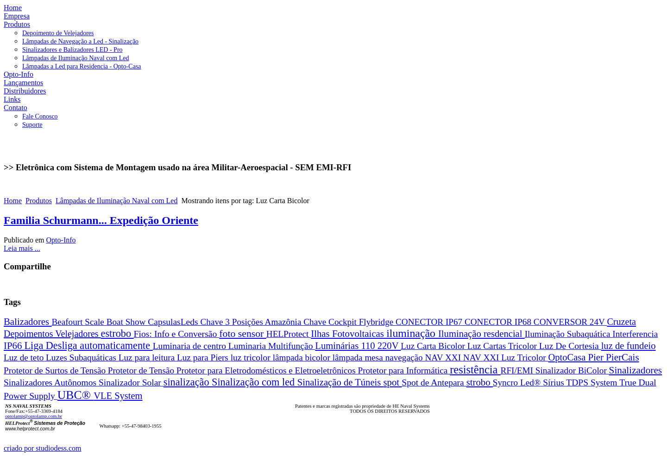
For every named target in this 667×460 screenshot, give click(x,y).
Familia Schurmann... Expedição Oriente (101, 220)
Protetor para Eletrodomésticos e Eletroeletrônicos (267, 370)
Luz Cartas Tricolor (503, 346)
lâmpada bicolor (303, 357)
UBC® (75, 395)
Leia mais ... (22, 248)
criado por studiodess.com (43, 448)
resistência (475, 369)
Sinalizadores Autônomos (51, 382)
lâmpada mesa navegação (379, 357)
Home (13, 201)
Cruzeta (621, 322)
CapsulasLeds (174, 322)
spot (392, 382)
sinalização (188, 382)
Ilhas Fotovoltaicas (348, 333)
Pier (597, 357)
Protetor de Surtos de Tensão (56, 370)
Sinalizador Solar (131, 382)
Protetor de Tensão (142, 370)
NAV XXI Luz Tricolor (505, 357)
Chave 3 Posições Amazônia (252, 322)
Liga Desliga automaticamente (89, 345)
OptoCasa (568, 357)
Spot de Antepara (434, 382)
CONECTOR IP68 (499, 322)
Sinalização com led (254, 382)
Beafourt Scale (78, 322)
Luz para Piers (204, 357)
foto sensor (242, 333)
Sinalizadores (635, 370)
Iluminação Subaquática (569, 334)
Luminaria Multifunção (271, 346)
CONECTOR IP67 (430, 322)
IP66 (14, 345)
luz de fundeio (628, 346)
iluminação (412, 333)
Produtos (38, 201)
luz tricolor (252, 357)
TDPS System (592, 382)
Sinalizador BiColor (572, 370)
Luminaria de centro (190, 346)
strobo (479, 382)
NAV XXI (444, 357)
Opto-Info (61, 240)
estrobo (117, 333)
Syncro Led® (518, 382)
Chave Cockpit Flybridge (349, 322)
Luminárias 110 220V (358, 346)
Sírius (554, 382)
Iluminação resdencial (481, 334)
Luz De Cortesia (570, 346)
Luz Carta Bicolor (434, 346)
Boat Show (127, 322)
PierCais (622, 357)
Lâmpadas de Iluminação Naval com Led (116, 201)
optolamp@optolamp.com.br (33, 416)
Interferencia (635, 334)
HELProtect (288, 334)
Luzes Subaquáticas (82, 357)
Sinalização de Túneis (340, 382)
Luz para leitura (148, 357)
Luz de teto (25, 357)
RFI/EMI (518, 370)
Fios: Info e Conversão (177, 334)
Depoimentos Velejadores (52, 334)
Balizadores (27, 321)
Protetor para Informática (404, 370)
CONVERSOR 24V (570, 322)
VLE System (118, 396)
